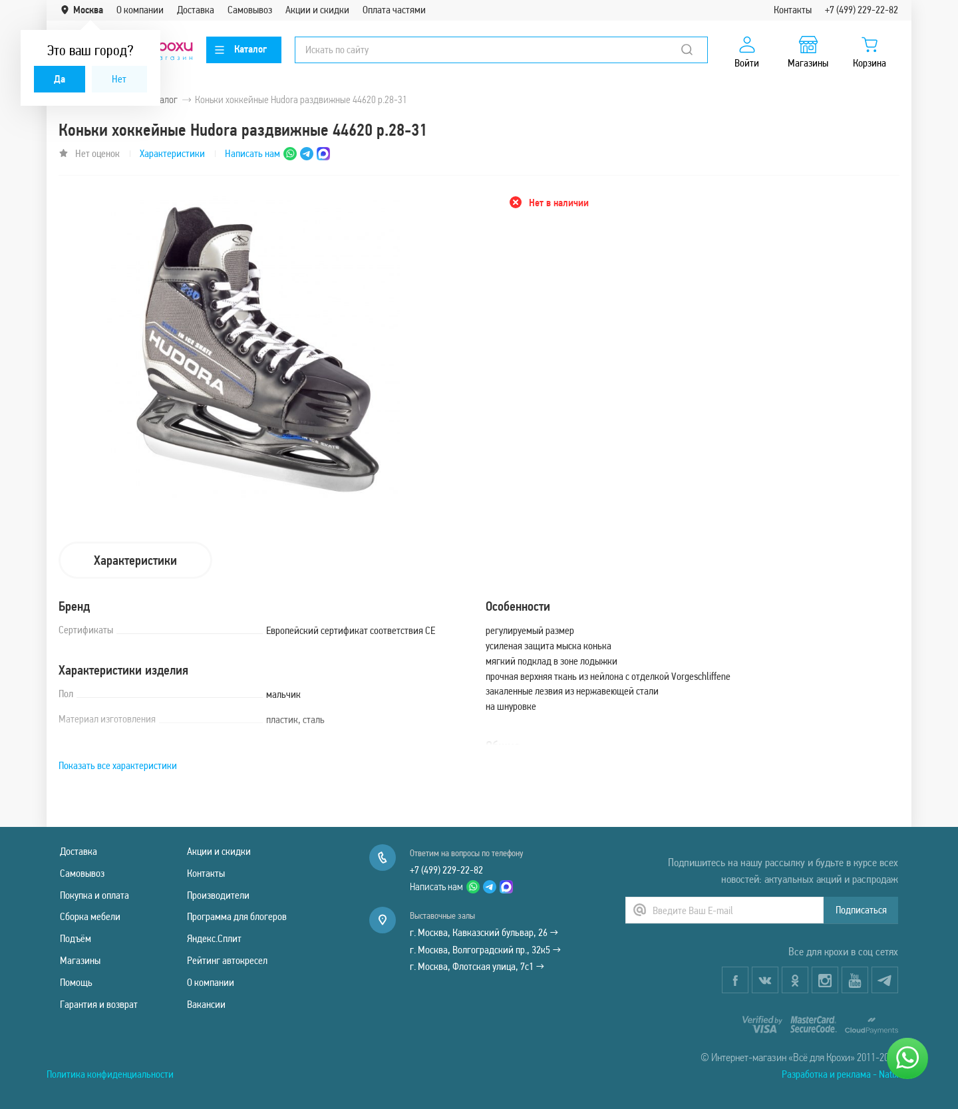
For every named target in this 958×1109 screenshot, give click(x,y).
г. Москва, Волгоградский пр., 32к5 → (485, 949)
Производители (218, 895)
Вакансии (206, 1004)
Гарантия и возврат (99, 1004)
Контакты (793, 9)
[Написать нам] (907, 1058)
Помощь (76, 982)
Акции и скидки (317, 9)
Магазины (80, 960)
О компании (140, 9)
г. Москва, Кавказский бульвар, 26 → (484, 932)
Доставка (195, 9)
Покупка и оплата (94, 895)
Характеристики (172, 153)
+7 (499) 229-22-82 (861, 9)
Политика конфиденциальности (110, 1074)
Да (59, 79)
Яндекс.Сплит (214, 938)
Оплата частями (394, 9)
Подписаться (861, 909)
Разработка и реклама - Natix (840, 1074)
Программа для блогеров (237, 916)
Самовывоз (250, 9)
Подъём (75, 938)
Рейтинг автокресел (227, 960)
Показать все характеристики (118, 765)
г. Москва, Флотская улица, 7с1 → (477, 966)
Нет (119, 79)
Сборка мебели (90, 916)
